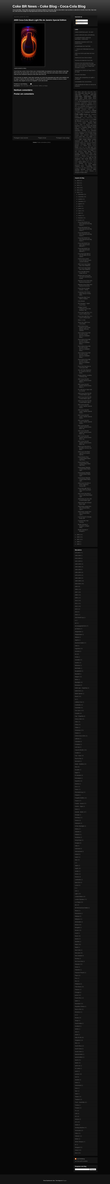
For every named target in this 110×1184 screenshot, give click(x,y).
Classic (84, 117)
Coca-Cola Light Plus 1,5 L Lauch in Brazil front (85, 313)
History (94, 132)
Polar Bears (87, 151)
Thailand (77, 166)
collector (77, 119)
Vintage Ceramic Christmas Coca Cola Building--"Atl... (84, 309)
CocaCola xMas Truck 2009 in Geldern (84, 298)
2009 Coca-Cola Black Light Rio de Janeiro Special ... (84, 453)
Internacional (93, 135)
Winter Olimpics (89, 171)
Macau (85, 142)
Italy (83, 136)
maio (79, 210)
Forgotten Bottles (87, 127)
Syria (82, 164)
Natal (76, 147)
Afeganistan (77, 102)
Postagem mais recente (21, 138)
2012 (80, 100)
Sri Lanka (94, 161)
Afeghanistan (84, 102)
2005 (94, 96)
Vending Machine (80, 169)
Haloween (81, 132)
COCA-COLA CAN (91, 117)
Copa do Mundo (79, 750)
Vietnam (77, 171)
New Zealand (78, 955)
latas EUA (89, 138)
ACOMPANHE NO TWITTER (82, 46)
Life (77, 139)
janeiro (80, 220)
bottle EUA (83, 110)
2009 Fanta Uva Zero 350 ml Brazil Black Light (85, 499)
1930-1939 (81, 93)
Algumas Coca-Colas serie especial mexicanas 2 (85, 281)
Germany (93, 130)
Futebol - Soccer (80, 129)
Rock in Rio (92, 154)
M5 (89, 141)
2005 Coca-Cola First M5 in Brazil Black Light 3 (84, 401)
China (90, 116)
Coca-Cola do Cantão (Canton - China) (84, 289)
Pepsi (92, 150)
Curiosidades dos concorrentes (83, 81)
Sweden (90, 163)
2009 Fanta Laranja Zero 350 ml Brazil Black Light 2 (84, 508)
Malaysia (77, 144)
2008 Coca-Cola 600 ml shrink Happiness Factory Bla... (84, 484)
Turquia (77, 168)
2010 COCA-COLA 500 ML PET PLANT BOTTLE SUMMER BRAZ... (84, 335)
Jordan (94, 136)
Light (80, 139)
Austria (87, 106)
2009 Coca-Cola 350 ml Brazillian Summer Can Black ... (85, 448)
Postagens (79, 20)
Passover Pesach (86, 150)
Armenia (94, 104)
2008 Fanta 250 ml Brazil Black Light (84, 503)
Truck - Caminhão (86, 166)
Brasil (94, 110)
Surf (86, 163)
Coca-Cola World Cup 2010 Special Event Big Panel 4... (85, 224)
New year (90, 147)
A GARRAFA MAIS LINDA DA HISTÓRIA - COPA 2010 (83, 38)
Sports (80, 162)
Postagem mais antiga (62, 138)
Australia (82, 106)
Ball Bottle (77, 668)
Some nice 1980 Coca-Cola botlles (84, 323)
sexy (84, 157)
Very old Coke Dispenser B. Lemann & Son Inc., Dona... (84, 371)
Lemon (94, 138)
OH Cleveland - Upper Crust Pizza (84, 304)
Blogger (65, 1180)
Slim (82, 159)
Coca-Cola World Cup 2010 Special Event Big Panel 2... (85, 234)
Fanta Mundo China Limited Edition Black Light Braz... (84, 458)
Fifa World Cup (79, 792)
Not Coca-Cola (87, 148)
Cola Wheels (81, 301)
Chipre (94, 116)
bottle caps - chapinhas (81, 688)
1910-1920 (90, 92)
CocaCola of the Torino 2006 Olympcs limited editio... (84, 293)
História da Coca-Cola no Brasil (83, 57)
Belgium (91, 107)
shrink (87, 157)
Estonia (81, 125)
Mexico (89, 144)
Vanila (94, 168)
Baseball (86, 107)
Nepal (80, 147)
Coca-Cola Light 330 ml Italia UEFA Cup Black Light (84, 490)
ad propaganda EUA (85, 101)
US (91, 168)
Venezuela (89, 169)
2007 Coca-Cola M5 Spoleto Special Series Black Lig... (84, 427)
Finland (79, 127)
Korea (76, 138)
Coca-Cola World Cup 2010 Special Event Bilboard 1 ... (84, 250)
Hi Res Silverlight (88, 132)
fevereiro (80, 218)
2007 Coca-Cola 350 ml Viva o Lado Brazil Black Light (85, 495)
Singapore (77, 159)
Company (86, 119)
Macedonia (89, 142)
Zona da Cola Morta (80, 74)
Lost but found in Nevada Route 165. (84, 517)
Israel (80, 136)
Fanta (88, 126)
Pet (76, 151)
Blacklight (26, 85)
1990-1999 (78, 96)
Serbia (80, 157)
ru (80, 156)
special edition (79, 1057)
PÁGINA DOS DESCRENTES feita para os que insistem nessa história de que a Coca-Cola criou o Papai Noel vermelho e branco (85, 65)
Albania (90, 103)
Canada (86, 114)
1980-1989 (93, 94)
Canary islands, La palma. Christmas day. (85, 376)
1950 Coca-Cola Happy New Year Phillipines (84, 264)
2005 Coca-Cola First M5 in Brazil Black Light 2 (84, 397)
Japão (90, 136)
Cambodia (87, 112)
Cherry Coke (79, 116)
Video (94, 169)
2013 (83, 100)
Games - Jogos (89, 128)
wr (95, 170)
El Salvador (87, 124)
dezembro (81, 194)
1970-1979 (85, 94)
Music (85, 145)
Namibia (94, 145)
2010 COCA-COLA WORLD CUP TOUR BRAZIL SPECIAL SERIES (84, 328)
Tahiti (89, 164)
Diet (95, 123)
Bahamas (92, 106)
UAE (82, 168)
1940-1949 (87, 93)
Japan (87, 136)
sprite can (88, 161)
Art (76, 106)
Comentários (80, 23)
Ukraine (88, 168)
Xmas (82, 172)
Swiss (95, 163)
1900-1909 (84, 92)
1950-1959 (93, 93)
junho (79, 208)
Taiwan (94, 164)
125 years (78, 92)
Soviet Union (82, 160)
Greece (76, 132)
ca (75, 112)
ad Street (93, 101)
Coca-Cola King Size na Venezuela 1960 (84, 367)
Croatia (84, 121)
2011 (76, 100)
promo (82, 153)
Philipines (80, 151)
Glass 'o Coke (81, 320)
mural (81, 145)
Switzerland (77, 164)
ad (78, 101)
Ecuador (77, 124)
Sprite (84, 162)
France (94, 127)
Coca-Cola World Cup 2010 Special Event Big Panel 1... (85, 239)
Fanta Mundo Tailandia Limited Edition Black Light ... (84, 469)
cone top (90, 119)
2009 (21, 85)
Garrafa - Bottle (38, 85)
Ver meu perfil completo (81, 1161)
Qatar (95, 153)
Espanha (77, 126)
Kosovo (80, 138)
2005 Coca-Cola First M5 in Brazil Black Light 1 (84, 394)
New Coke (84, 147)
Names (89, 145)
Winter (82, 170)
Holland (82, 133)
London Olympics (79, 899)
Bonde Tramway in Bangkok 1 (83, 530)
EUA (85, 126)
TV (80, 168)
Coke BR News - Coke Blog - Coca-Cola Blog (49, 6)
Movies (77, 145)
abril (79, 213)
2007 (81, 98)
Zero (85, 172)
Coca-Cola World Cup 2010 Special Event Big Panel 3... (85, 229)
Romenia (77, 156)
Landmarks (84, 137)
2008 (85, 98)
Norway (81, 148)
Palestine (80, 150)
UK (85, 168)
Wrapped (77, 172)
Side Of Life (92, 157)
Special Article (89, 160)
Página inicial (42, 138)
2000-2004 (87, 96)
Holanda (77, 133)
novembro (81, 196)
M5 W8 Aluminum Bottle (81, 907)
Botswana (84, 109)
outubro (80, 199)
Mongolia (94, 144)
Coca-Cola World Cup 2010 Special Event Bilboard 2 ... (84, 245)
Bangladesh (81, 107)
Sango (87, 156)
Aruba (78, 106)
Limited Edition (87, 139)
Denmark (80, 122)
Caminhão (93, 112)
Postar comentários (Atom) (44, 142)
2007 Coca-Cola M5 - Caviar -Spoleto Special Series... (85, 406)
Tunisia (94, 166)
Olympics (93, 148)
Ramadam (78, 154)
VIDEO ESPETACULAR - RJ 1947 (84, 32)
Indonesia (86, 135)
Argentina (89, 104)
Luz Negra (45, 85)
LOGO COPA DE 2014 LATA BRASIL (85, 35)
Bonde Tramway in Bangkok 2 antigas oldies (83, 526)
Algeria (94, 102)
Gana (95, 128)
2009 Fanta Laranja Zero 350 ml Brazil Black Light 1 (84, 513)
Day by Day (78, 758)
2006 (76, 98)
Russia (84, 156)
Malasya (94, 142)
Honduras (87, 133)
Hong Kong (93, 133)
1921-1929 (78, 561)
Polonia (94, 151)
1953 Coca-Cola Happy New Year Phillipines (84, 268)
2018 (89, 100)
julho (79, 206)
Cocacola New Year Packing (83, 521)
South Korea (78, 1048)
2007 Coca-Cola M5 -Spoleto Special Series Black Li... (84, 380)
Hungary (77, 135)
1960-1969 (78, 94)
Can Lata (31, 85)
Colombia (81, 119)
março (80, 215)
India (81, 135)
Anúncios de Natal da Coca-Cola (83, 60)
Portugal (77, 153)
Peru (95, 150)
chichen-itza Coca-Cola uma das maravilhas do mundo (85, 277)
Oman (76, 150)
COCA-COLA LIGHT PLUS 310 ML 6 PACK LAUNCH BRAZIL (84, 260)
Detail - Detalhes (87, 123)
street (76, 163)
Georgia (88, 130)
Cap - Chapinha (92, 114)
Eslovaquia (93, 124)
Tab (86, 164)
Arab (85, 104)
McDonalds (83, 144)
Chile (85, 116)
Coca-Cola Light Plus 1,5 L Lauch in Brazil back (85, 317)
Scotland (77, 157)
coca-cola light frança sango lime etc (83, 272)
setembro (81, 201)
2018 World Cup (79, 617)
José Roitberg (81, 1159)
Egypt (81, 124)
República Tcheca (85, 154)
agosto (80, 203)
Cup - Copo (89, 121)
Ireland (76, 136)
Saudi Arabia (93, 156)
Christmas (78, 117)
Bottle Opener (89, 110)
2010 (94, 98)
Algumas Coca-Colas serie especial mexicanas (85, 285)
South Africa (88, 159)
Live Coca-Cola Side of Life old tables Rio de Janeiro (84, 255)
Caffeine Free (80, 112)
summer (81, 163)
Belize (95, 107)
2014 (87, 100)
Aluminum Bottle (79, 104)
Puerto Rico (88, 153)
